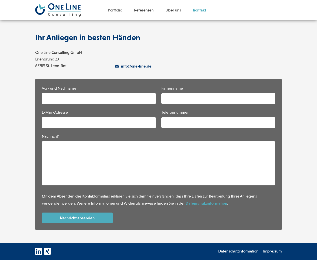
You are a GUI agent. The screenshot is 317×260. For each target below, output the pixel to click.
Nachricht (50, 137)
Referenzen (144, 10)
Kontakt (199, 10)
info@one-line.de (133, 66)
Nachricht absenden (77, 218)
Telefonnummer (175, 113)
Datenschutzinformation (206, 203)
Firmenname (172, 89)
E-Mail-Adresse (55, 113)
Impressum (272, 251)
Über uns (173, 10)
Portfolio (115, 10)
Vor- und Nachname (59, 89)
